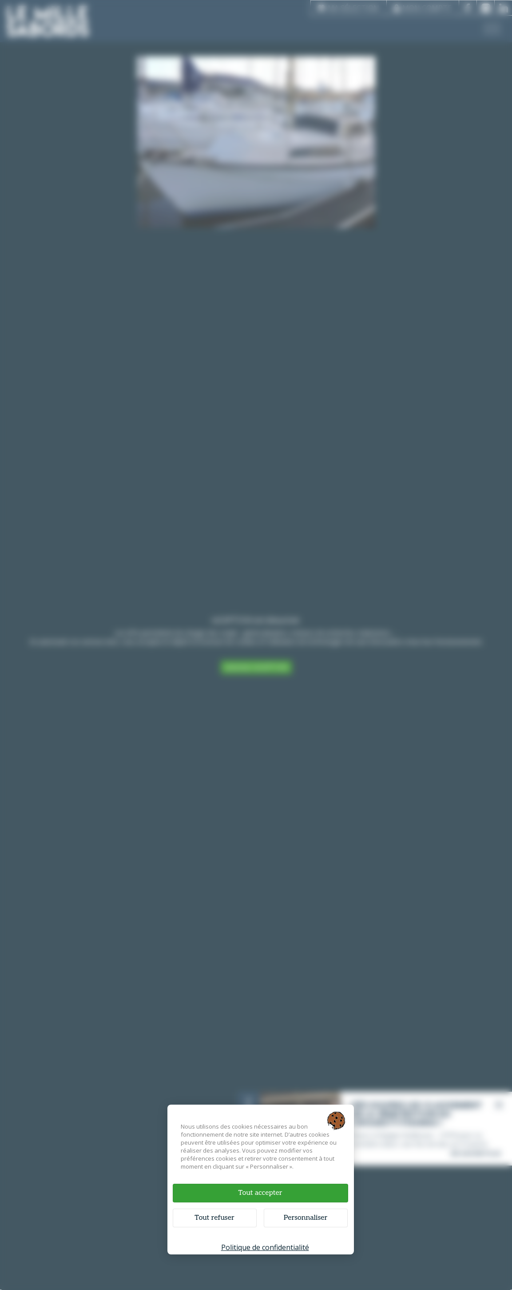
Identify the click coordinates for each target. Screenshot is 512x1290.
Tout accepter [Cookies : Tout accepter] (260, 1193)
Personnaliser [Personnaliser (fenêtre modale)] (306, 1218)
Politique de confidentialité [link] (265, 1247)
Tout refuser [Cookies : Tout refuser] (214, 1218)
